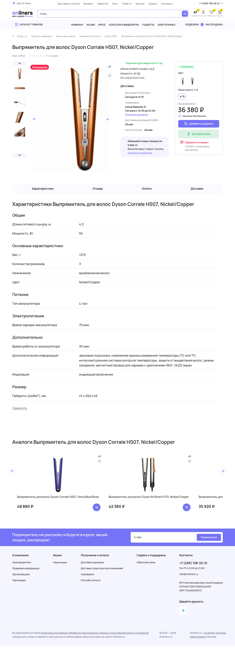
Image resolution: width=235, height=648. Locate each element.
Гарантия (100, 3)
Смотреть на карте (136, 114)
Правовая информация (25, 570)
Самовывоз (87, 576)
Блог (113, 3)
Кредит (150, 3)
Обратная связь (146, 564)
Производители (21, 564)
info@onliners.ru (188, 576)
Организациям (21, 576)
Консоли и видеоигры (124, 24)
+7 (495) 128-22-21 (193, 565)
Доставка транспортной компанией (102, 570)
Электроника (166, 24)
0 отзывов (52, 55)
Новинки (77, 24)
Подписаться (209, 539)
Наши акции (60, 564)
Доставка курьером (92, 564)
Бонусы (137, 3)
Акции (90, 24)
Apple (102, 24)
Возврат (86, 3)
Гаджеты (148, 24)
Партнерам (19, 582)
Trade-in (124, 3)
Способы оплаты (91, 582)
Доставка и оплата (66, 3)
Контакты (164, 3)
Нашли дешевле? (187, 103)
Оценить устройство (140, 152)
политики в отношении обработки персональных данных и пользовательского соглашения (95, 635)
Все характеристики (132, 77)
